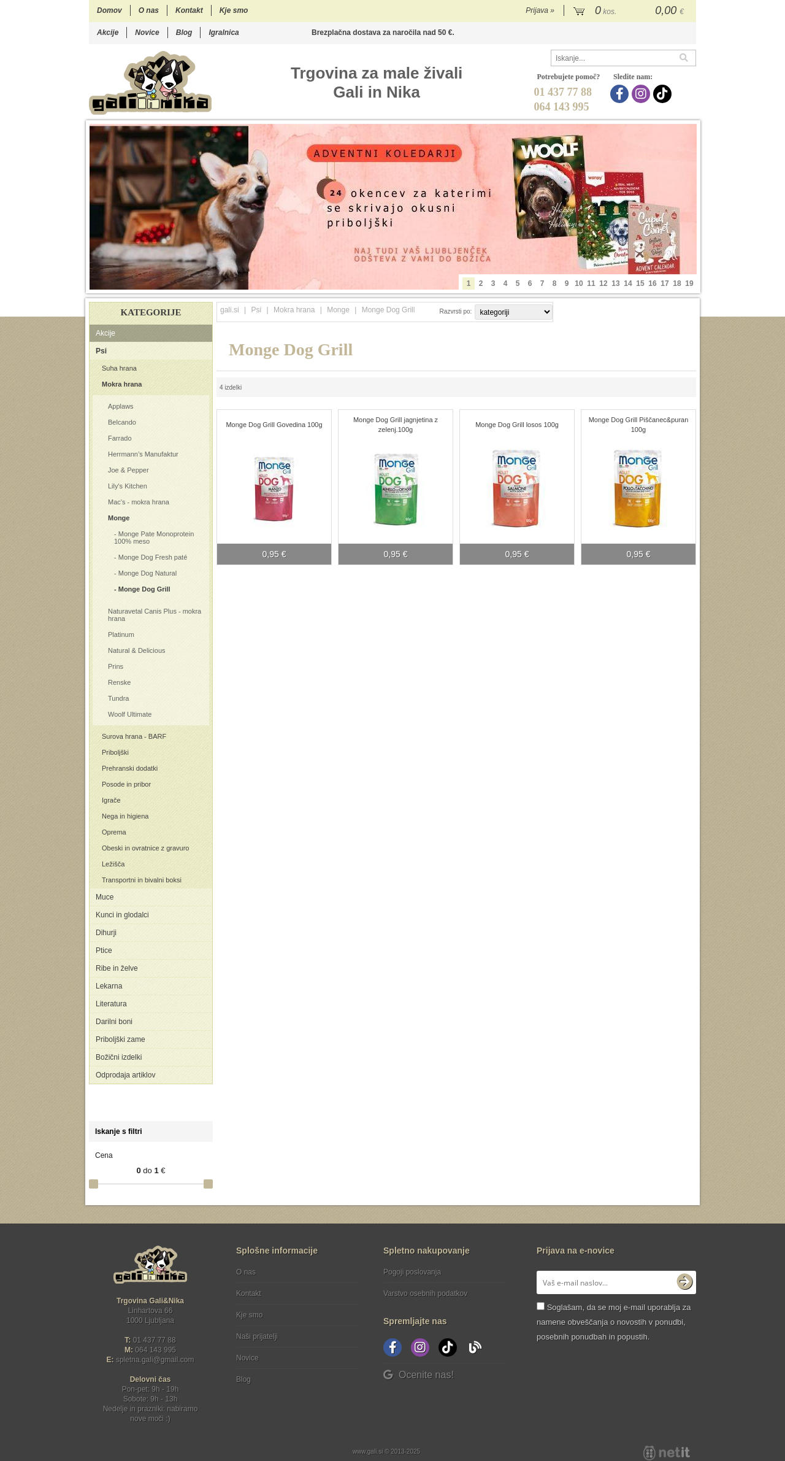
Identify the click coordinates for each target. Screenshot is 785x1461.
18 (677, 283)
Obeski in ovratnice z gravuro (145, 848)
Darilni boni (114, 1021)
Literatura (111, 1004)
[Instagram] (642, 94)
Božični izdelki (119, 1057)
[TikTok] (664, 94)
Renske (119, 682)
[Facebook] (621, 94)
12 (603, 283)
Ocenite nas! (418, 1375)
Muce (104, 897)
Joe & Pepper (128, 470)
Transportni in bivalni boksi (142, 880)
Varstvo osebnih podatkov (425, 1293)
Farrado (120, 438)
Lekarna (109, 986)
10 (579, 283)
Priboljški (115, 752)
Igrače (111, 800)
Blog (184, 32)
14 (628, 283)
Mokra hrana (122, 384)
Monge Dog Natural (147, 573)
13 (615, 283)
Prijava (540, 10)
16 (652, 283)
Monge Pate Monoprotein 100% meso (154, 537)
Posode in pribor (126, 784)
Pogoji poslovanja (412, 1272)
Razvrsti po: (456, 311)
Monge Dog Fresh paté (153, 557)
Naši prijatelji (257, 1336)
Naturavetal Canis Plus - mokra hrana (154, 614)
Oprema (114, 832)
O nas (149, 10)
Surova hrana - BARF (134, 736)
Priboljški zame (120, 1039)
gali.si (229, 310)
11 (591, 283)
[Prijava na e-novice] (684, 1282)
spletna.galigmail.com (155, 1359)
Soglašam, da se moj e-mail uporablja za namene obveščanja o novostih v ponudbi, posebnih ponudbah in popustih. (614, 1322)
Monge (118, 518)
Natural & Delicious (137, 650)
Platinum (121, 634)
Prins (115, 666)
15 (640, 283)
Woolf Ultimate (129, 714)
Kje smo (234, 10)
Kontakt (189, 10)
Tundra (118, 698)
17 (664, 283)
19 (689, 283)
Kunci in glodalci (122, 915)
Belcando (122, 422)
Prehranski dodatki (130, 768)
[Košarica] (630, 11)
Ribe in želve (117, 968)
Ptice (104, 950)
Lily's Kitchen (127, 486)
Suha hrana (119, 368)
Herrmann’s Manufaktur (143, 454)
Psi (101, 351)
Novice (147, 32)
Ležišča (113, 864)
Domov (109, 10)
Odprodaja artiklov (125, 1075)
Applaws (121, 406)
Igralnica (224, 32)
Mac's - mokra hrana (138, 502)
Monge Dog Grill (144, 589)
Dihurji (106, 932)
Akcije (107, 32)
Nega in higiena (125, 816)
